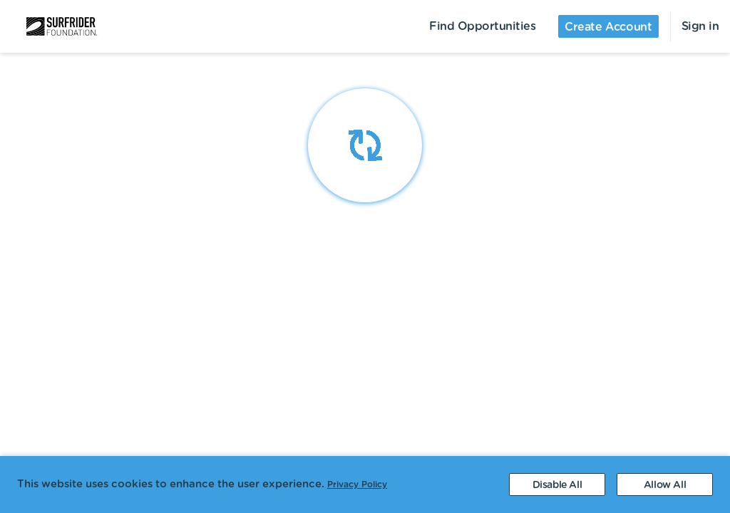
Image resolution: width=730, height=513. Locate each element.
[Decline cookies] (557, 484)
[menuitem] (53, 26)
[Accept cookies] (665, 484)
